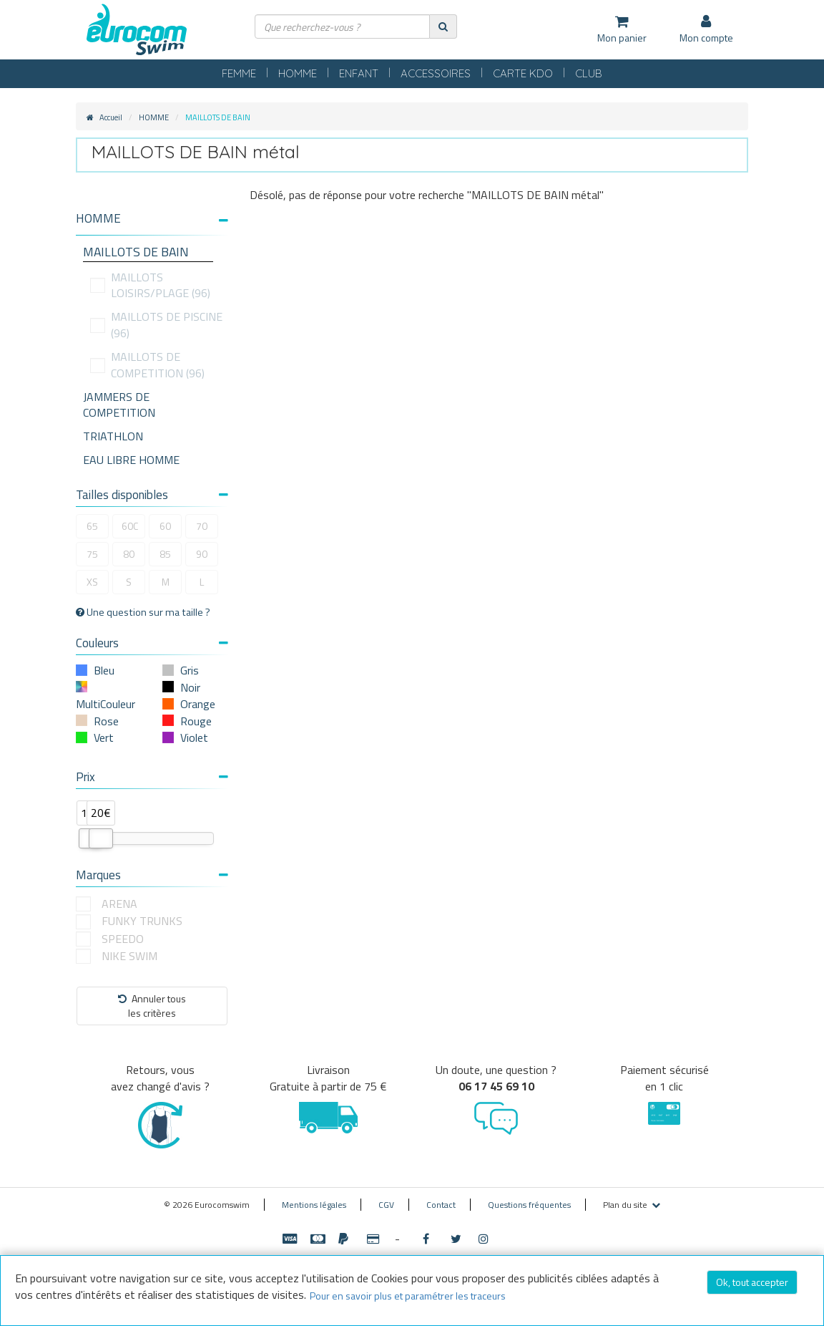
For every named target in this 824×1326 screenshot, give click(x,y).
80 (128, 553)
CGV (386, 1205)
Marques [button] (152, 875)
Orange (197, 703)
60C (130, 525)
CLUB (588, 73)
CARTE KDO (523, 73)
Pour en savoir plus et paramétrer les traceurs (408, 1295)
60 (165, 525)
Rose (106, 721)
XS (92, 581)
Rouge (196, 721)
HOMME (297, 73)
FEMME (239, 73)
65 (92, 525)
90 (201, 553)
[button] (152, 219)
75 (92, 553)
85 (165, 553)
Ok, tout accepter (752, 1281)
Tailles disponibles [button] (152, 494)
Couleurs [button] (152, 643)
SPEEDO (123, 939)
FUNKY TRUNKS (142, 921)
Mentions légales (314, 1205)
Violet (194, 737)
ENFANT (358, 73)
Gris (189, 670)
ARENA (119, 904)
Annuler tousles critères (152, 1005)
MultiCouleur (105, 703)
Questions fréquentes (529, 1205)
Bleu (104, 670)
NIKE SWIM (129, 956)
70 (201, 525)
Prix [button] (152, 776)
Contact (441, 1205)
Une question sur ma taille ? (143, 612)
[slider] (101, 838)
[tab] (152, 224)
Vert (104, 737)
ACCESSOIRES (436, 73)
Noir (190, 687)
